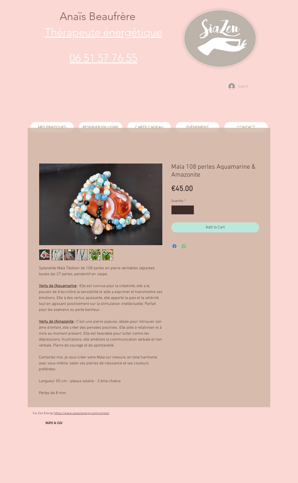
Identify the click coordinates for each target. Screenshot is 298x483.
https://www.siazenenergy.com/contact (81, 413)
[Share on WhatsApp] (184, 246)
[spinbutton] (182, 210)
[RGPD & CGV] (54, 423)
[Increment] (190, 210)
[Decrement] (175, 210)
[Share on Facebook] (174, 246)
